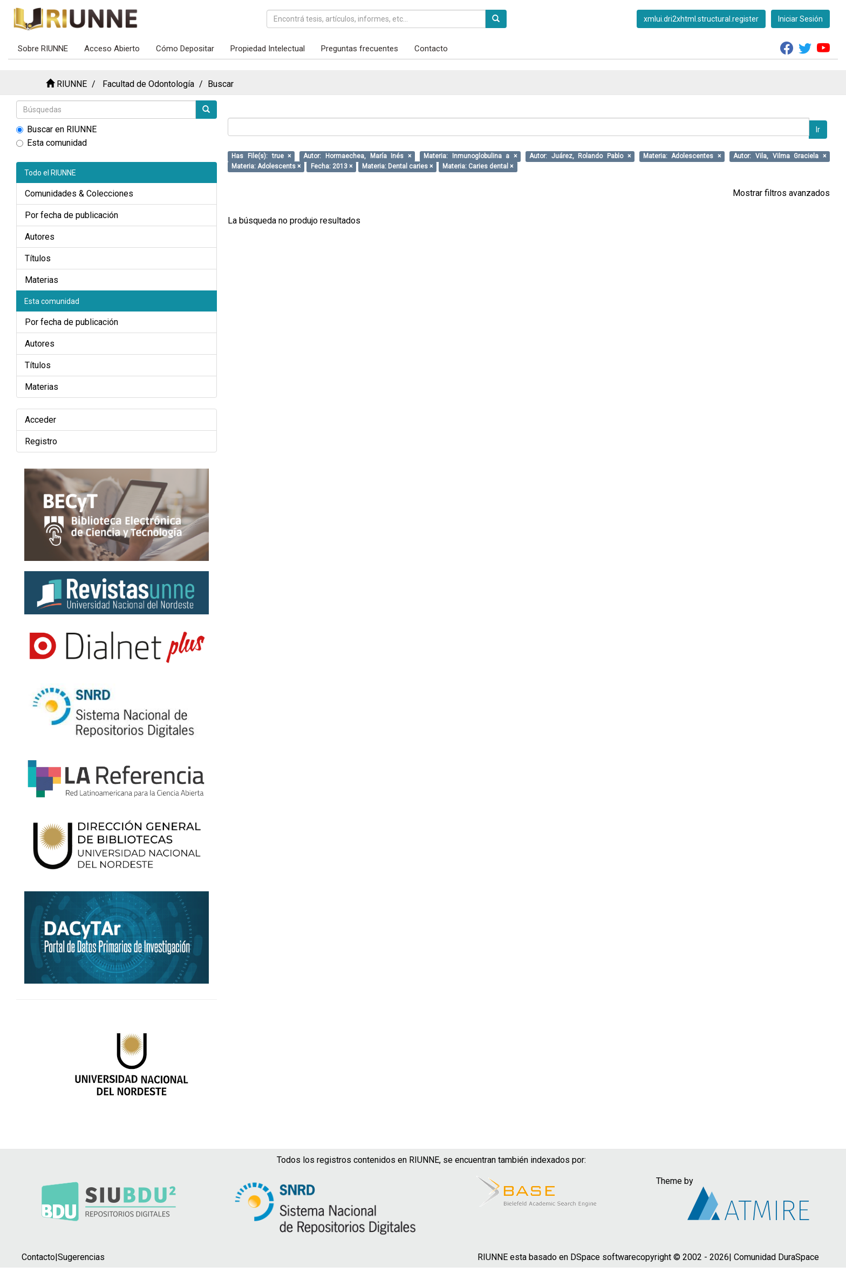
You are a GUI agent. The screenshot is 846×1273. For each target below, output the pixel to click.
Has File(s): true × (261, 156)
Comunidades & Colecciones (79, 193)
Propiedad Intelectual (267, 48)
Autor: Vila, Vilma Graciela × (779, 156)
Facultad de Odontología (148, 84)
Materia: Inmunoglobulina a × (470, 156)
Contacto (431, 48)
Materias (41, 280)
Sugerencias (81, 1257)
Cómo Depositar (185, 48)
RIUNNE (72, 84)
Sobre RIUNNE (43, 48)
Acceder (40, 420)
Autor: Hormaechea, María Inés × (357, 156)
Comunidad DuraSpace (776, 1257)
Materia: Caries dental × (477, 166)
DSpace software (603, 1257)
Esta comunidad (51, 143)
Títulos (38, 258)
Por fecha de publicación (71, 215)
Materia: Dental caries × (397, 166)
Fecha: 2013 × (331, 166)
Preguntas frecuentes (359, 48)
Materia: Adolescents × (266, 166)
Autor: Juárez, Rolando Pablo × (580, 156)
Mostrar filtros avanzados (781, 193)
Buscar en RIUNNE (56, 129)
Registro (41, 441)
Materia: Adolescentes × (682, 156)
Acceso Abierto (112, 48)
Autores (39, 237)
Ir (818, 129)
